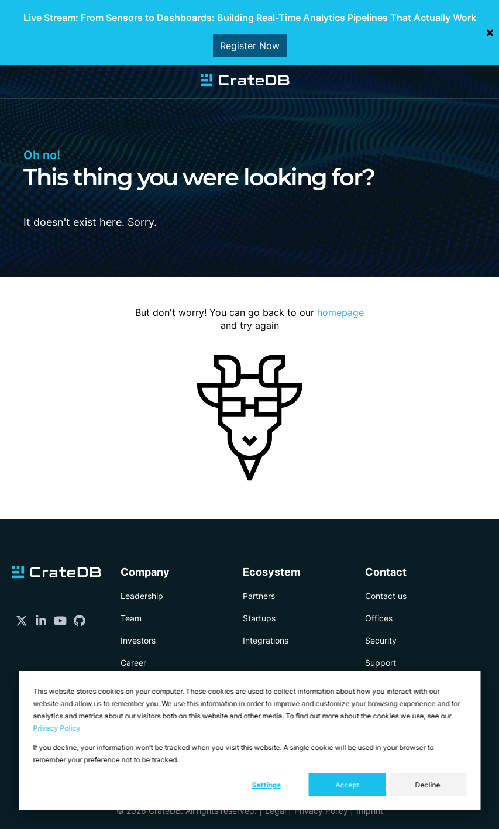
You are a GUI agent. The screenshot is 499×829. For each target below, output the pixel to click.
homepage (340, 312)
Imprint (369, 811)
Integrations (265, 640)
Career (133, 663)
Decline (428, 784)
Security (381, 640)
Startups (259, 618)
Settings (266, 784)
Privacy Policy (56, 728)
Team (131, 618)
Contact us (386, 596)
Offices (379, 618)
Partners (259, 596)
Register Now (250, 45)
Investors (138, 640)
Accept (347, 784)
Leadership (142, 596)
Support (380, 663)
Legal (275, 811)
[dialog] (249, 740)
